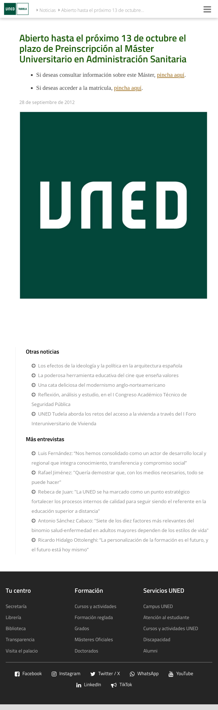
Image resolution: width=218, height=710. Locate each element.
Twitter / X (105, 673)
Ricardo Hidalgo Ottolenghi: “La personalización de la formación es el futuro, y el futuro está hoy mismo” (120, 545)
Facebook (28, 673)
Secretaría (16, 606)
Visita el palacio (22, 650)
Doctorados (86, 650)
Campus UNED (158, 606)
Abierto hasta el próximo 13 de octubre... (102, 10)
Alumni (150, 650)
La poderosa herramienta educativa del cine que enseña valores (108, 375)
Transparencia (20, 639)
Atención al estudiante (166, 617)
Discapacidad (156, 639)
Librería (13, 617)
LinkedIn (88, 684)
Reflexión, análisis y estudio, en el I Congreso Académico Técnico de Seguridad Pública (109, 399)
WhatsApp (144, 673)
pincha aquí (170, 74)
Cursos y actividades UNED (170, 628)
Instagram (66, 673)
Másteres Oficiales (94, 639)
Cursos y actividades (95, 606)
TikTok (121, 684)
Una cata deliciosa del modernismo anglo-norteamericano (101, 385)
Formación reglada (94, 617)
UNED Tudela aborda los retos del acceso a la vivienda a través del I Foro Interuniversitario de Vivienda (114, 419)
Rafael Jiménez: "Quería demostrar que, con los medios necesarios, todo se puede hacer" (118, 477)
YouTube (181, 673)
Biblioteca (16, 628)
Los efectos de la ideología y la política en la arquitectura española (110, 365)
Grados (82, 628)
